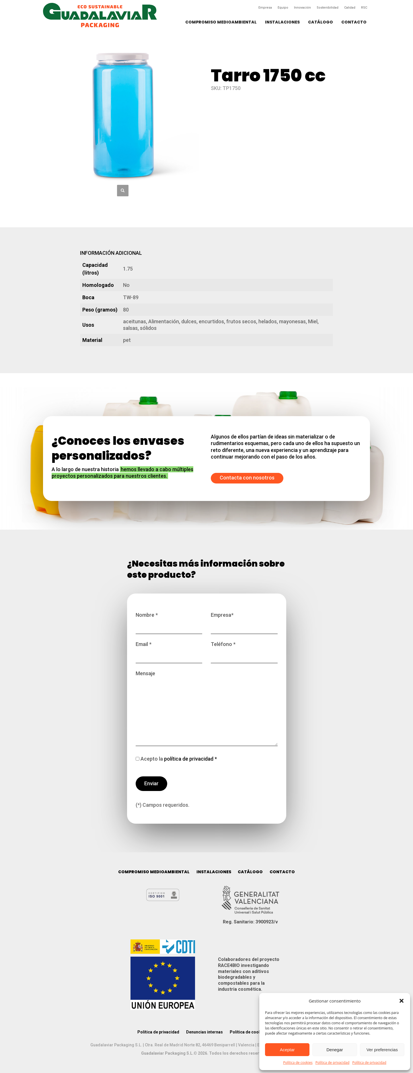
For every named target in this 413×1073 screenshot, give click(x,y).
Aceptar (287, 1049)
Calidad (349, 7)
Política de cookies (298, 1062)
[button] (401, 1001)
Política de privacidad (332, 1062)
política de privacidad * (190, 759)
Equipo (283, 7)
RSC (364, 7)
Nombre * (169, 620)
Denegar (334, 1049)
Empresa (265, 7)
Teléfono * (244, 650)
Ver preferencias (382, 1049)
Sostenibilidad (327, 7)
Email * (169, 650)
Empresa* (244, 620)
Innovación (302, 7)
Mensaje (207, 708)
